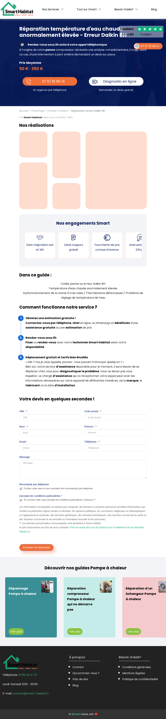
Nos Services (50, 9)
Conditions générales (136, 667)
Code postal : (92, 411)
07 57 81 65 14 (53, 81)
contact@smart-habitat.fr (31, 693)
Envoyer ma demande (36, 547)
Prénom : (90, 426)
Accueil (23, 110)
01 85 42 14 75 (27, 675)
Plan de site (80, 679)
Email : (23, 441)
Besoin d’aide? (123, 9)
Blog (154, 9)
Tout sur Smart (87, 9)
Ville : (23, 411)
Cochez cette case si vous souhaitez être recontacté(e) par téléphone (56, 488)
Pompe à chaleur (58, 110)
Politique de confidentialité (140, 679)
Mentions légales (133, 673)
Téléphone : (92, 441)
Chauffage (37, 110)
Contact (78, 667)
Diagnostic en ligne (119, 81)
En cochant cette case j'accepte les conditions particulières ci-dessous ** (57, 500)
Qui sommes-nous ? (85, 673)
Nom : (23, 426)
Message (24, 456)
